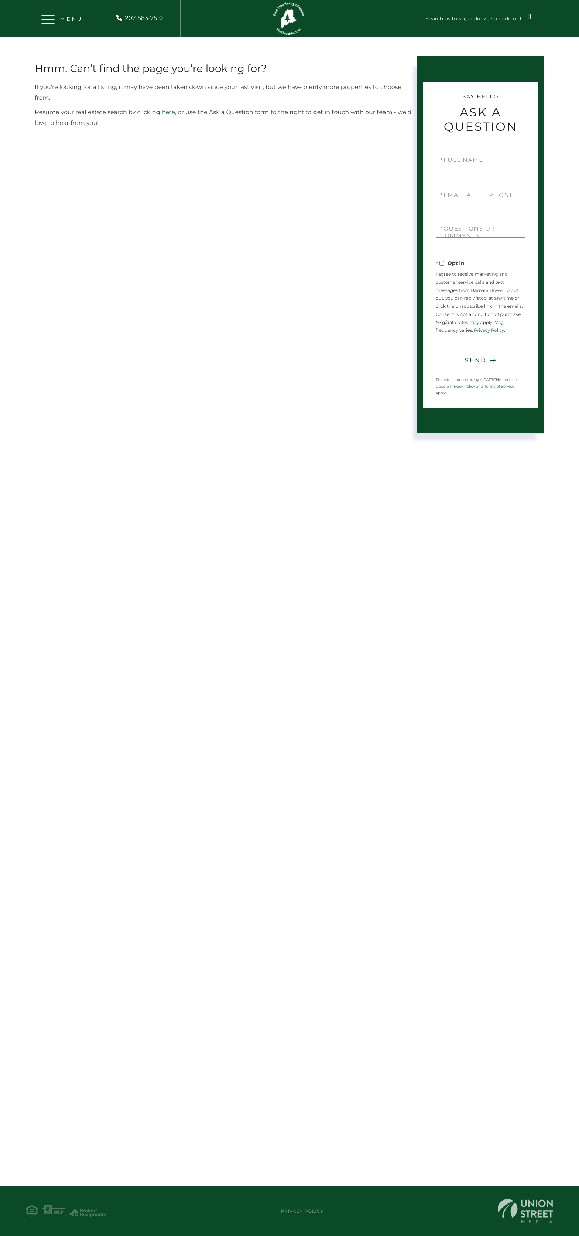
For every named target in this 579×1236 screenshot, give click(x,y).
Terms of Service (499, 386)
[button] (529, 17)
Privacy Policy (489, 330)
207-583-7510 (144, 18)
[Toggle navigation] (48, 18)
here (168, 112)
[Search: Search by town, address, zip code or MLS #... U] (474, 18)
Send (476, 360)
